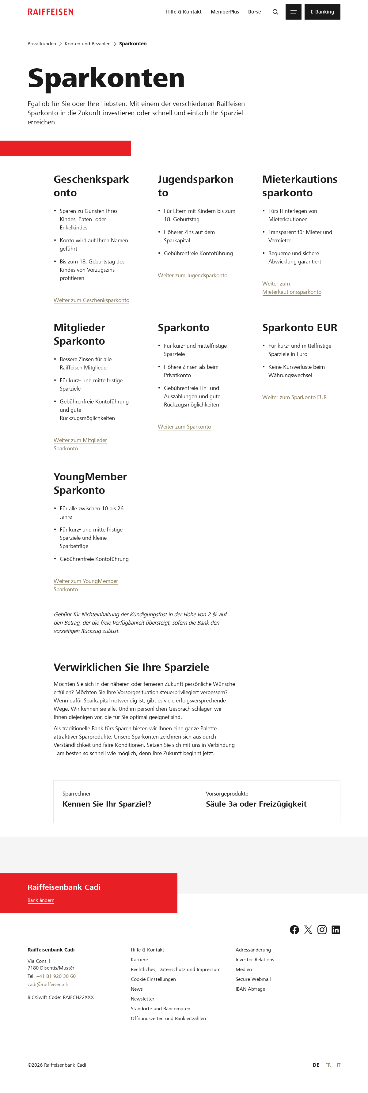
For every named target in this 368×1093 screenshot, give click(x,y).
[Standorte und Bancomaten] (160, 1009)
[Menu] (294, 12)
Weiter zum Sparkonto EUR (294, 397)
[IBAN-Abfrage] (250, 989)
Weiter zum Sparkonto (184, 426)
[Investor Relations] (255, 960)
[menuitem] (184, 12)
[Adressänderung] (253, 950)
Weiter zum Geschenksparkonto (91, 300)
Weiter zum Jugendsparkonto (192, 275)
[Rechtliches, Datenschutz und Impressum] (176, 969)
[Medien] (244, 969)
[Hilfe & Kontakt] (147, 950)
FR (328, 1065)
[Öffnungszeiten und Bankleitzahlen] (168, 1018)
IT (338, 1065)
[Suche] (275, 12)
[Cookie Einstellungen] (153, 979)
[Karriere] (139, 960)
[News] (137, 989)
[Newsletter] (142, 999)
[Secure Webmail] (253, 979)
